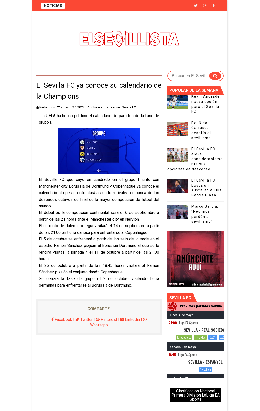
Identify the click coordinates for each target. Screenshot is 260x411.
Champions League (105, 107)
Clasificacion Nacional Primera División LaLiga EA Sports (195, 395)
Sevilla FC (129, 107)
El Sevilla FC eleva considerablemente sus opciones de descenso (195, 159)
